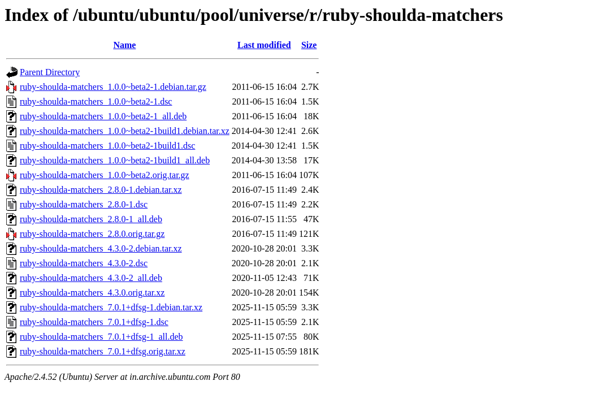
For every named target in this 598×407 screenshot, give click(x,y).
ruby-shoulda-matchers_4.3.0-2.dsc (84, 263)
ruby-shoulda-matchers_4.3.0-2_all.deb (91, 278)
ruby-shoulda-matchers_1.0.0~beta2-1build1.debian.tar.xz (124, 131)
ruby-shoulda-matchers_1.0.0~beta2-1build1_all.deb (115, 160)
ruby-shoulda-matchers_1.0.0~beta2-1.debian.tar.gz (113, 87)
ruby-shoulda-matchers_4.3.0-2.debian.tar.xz (101, 248)
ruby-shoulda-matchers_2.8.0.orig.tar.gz (92, 234)
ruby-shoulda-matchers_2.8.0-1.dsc (84, 204)
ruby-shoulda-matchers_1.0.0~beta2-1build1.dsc (107, 145)
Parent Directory (50, 72)
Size (309, 45)
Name (124, 45)
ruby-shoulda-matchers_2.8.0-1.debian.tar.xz (101, 189)
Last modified (264, 45)
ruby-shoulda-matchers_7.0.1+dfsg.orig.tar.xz (102, 351)
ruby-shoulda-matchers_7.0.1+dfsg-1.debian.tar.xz (111, 307)
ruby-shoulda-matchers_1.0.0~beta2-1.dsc (96, 101)
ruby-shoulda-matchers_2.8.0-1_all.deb (91, 219)
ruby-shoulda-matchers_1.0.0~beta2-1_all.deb (103, 116)
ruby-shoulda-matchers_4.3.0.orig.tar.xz (92, 292)
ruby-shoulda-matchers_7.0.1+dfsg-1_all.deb (101, 336)
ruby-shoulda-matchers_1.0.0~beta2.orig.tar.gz (104, 175)
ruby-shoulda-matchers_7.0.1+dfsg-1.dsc (94, 322)
